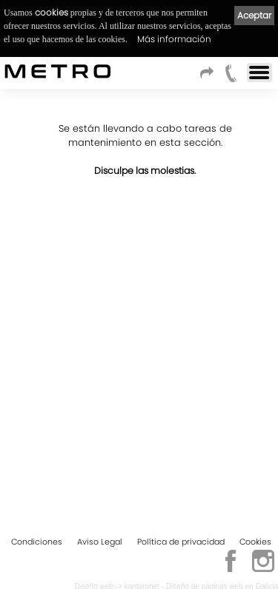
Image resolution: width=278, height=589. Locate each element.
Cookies (255, 542)
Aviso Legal (99, 542)
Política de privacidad (181, 542)
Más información (174, 39)
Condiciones (36, 542)
